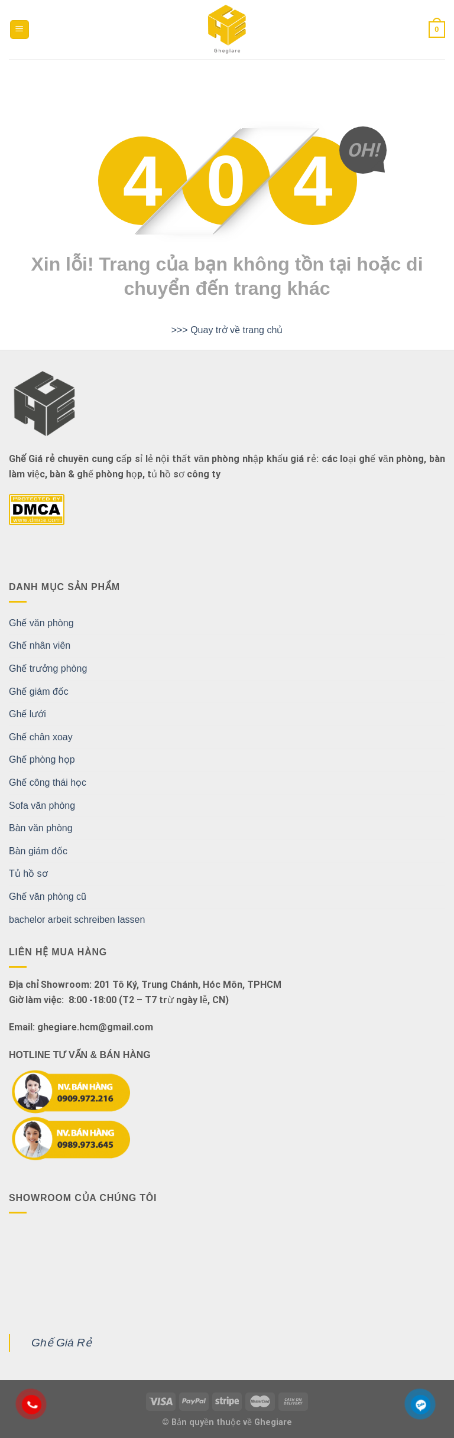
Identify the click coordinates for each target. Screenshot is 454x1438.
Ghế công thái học (47, 782)
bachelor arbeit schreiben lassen (77, 920)
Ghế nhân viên (39, 645)
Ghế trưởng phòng (48, 668)
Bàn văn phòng (41, 828)
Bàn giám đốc (38, 851)
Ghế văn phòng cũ (47, 897)
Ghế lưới (27, 714)
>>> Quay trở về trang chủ (227, 330)
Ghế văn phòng (41, 623)
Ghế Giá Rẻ (61, 1342)
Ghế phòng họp (42, 759)
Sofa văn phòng (42, 806)
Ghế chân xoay (41, 737)
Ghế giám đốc (39, 692)
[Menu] (20, 30)
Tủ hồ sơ (28, 873)
